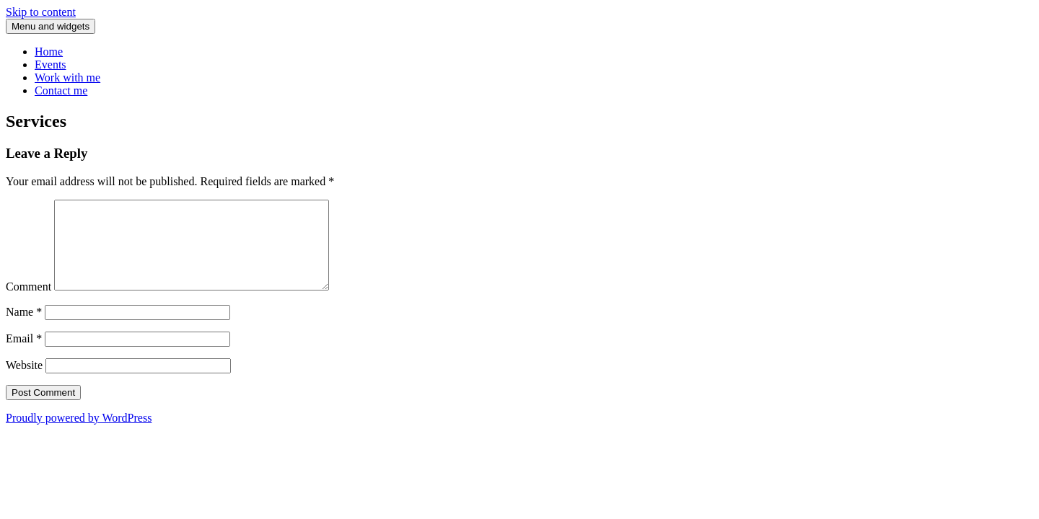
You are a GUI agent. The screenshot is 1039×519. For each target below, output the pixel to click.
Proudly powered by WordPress (79, 435)
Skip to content (41, 12)
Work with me (67, 77)
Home (49, 51)
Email (24, 356)
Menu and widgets (50, 26)
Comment (28, 304)
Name (24, 329)
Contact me (61, 90)
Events (50, 64)
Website (24, 382)
